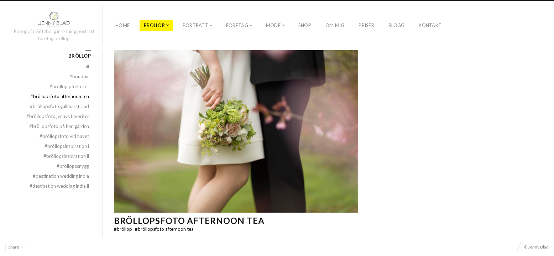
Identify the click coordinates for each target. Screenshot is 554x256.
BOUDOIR (79, 76)
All (86, 66)
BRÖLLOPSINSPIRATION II (66, 156)
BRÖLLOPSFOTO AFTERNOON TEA (189, 220)
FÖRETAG (237, 25)
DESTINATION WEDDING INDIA (61, 176)
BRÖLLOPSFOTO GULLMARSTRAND (59, 106)
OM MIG (335, 25)
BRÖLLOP (154, 25)
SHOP (304, 25)
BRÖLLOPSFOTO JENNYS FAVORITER (57, 116)
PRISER (366, 25)
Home (122, 25)
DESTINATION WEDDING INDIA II (59, 186)
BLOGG (396, 25)
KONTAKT (430, 25)
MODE (273, 25)
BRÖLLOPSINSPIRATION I (67, 146)
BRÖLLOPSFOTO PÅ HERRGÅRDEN (59, 126)
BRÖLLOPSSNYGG (73, 166)
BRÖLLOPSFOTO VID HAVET (64, 136)
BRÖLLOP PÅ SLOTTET (69, 86)
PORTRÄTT (195, 25)
